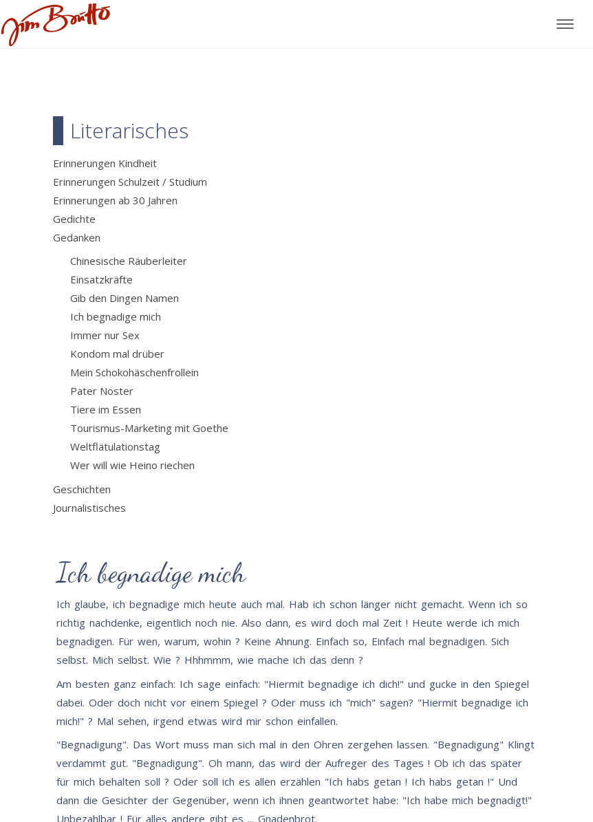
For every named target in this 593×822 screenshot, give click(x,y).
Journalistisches (89, 508)
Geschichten (82, 489)
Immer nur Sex (105, 335)
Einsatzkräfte (101, 279)
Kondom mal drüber (117, 353)
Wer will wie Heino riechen (132, 465)
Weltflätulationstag (115, 446)
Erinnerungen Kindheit (105, 163)
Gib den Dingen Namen (124, 298)
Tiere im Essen (105, 409)
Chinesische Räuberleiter (128, 261)
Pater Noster (101, 391)
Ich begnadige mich (115, 316)
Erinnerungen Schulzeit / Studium (130, 181)
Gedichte (74, 219)
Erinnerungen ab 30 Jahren (115, 200)
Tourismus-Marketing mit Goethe (149, 428)
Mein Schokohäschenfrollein (134, 372)
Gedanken (76, 237)
